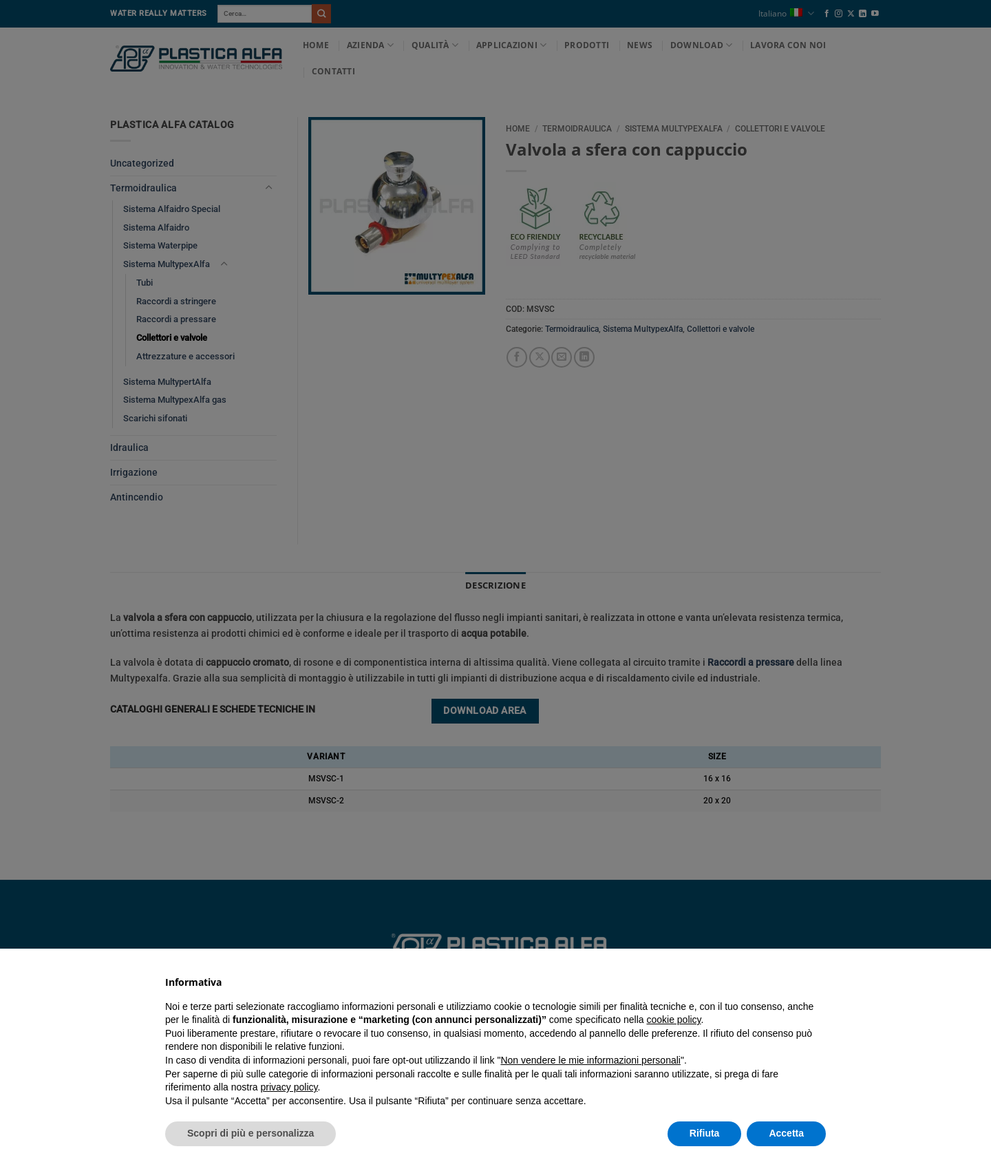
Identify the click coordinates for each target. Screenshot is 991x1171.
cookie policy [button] (673, 1019)
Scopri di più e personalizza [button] (250, 1133)
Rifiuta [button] (705, 1133)
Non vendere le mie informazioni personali (590, 1060)
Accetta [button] (786, 1133)
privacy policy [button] (289, 1087)
